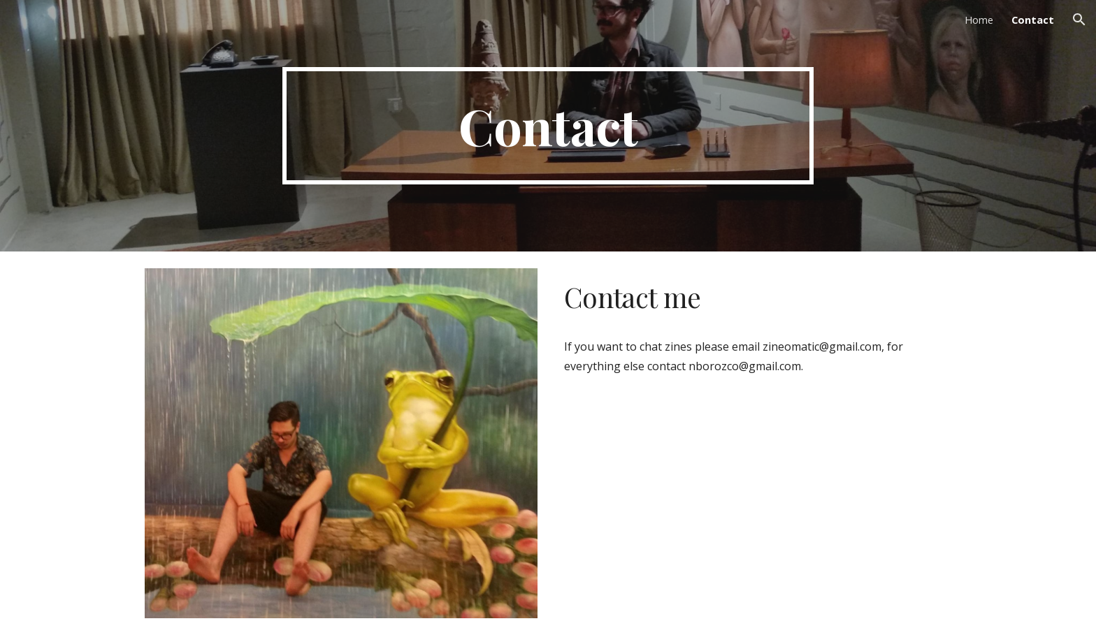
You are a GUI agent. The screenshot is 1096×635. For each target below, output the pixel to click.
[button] (1079, 19)
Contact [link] (1032, 20)
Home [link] (979, 20)
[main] (548, 125)
